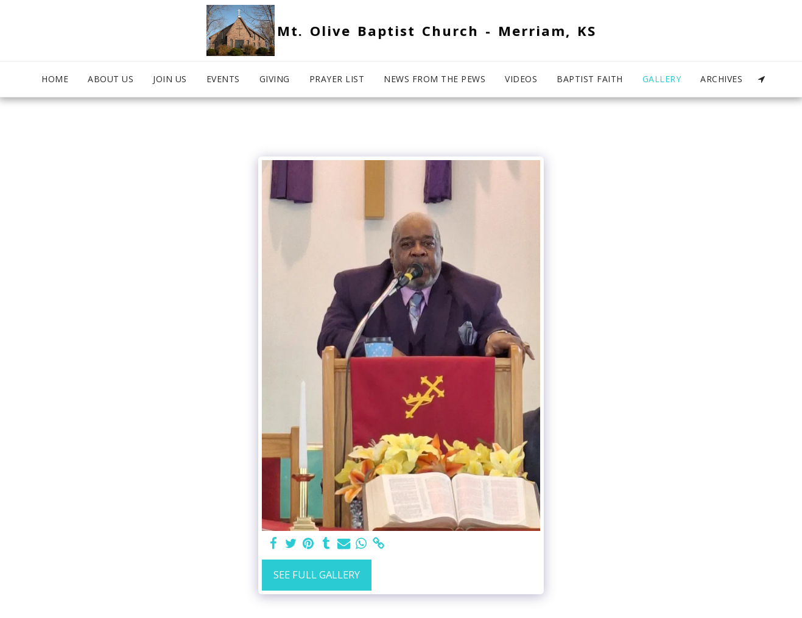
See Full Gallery (316, 574)
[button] (761, 79)
